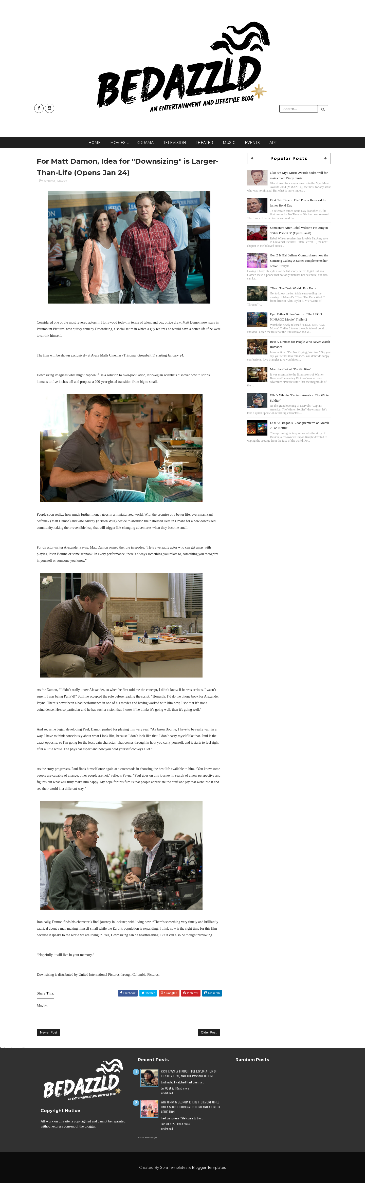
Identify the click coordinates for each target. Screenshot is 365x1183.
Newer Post (48, 1032)
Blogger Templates (209, 1167)
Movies (117, 142)
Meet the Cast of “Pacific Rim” (290, 369)
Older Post (208, 1032)
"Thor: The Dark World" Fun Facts (293, 288)
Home (94, 142)
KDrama (145, 142)
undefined (167, 1093)
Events (252, 142)
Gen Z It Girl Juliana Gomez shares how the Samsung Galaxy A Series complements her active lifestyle (299, 260)
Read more (182, 1088)
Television (174, 142)
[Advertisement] (289, 479)
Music (229, 142)
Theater (204, 142)
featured (49, 181)
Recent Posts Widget (147, 1137)
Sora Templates (173, 1167)
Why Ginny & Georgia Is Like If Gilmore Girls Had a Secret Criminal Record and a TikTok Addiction (190, 1107)
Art (273, 142)
